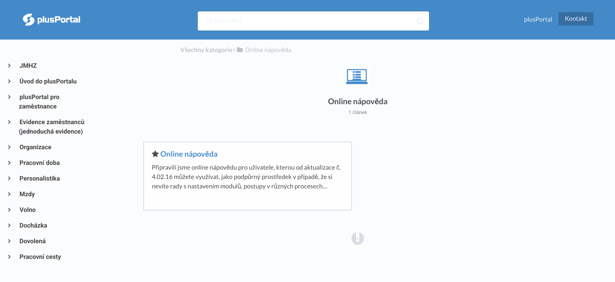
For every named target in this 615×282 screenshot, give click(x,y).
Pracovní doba (39, 162)
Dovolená (32, 241)
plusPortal (538, 19)
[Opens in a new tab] (357, 238)
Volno (27, 209)
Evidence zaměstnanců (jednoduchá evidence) (51, 126)
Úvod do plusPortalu (47, 81)
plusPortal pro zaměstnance (39, 101)
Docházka (33, 225)
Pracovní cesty (40, 256)
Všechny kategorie (206, 50)
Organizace (35, 147)
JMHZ (28, 65)
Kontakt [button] (576, 18)
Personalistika (39, 178)
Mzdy (27, 194)
